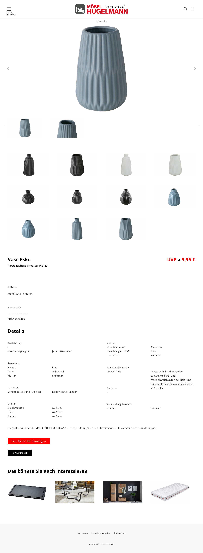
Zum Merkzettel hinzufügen (29, 441)
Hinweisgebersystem (101, 533)
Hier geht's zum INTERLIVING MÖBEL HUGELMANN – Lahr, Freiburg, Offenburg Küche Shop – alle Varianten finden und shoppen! (82, 428)
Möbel (9, 12)
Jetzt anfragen (20, 452)
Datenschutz (120, 533)
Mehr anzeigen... (17, 318)
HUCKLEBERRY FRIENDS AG (105, 544)
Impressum (82, 533)
